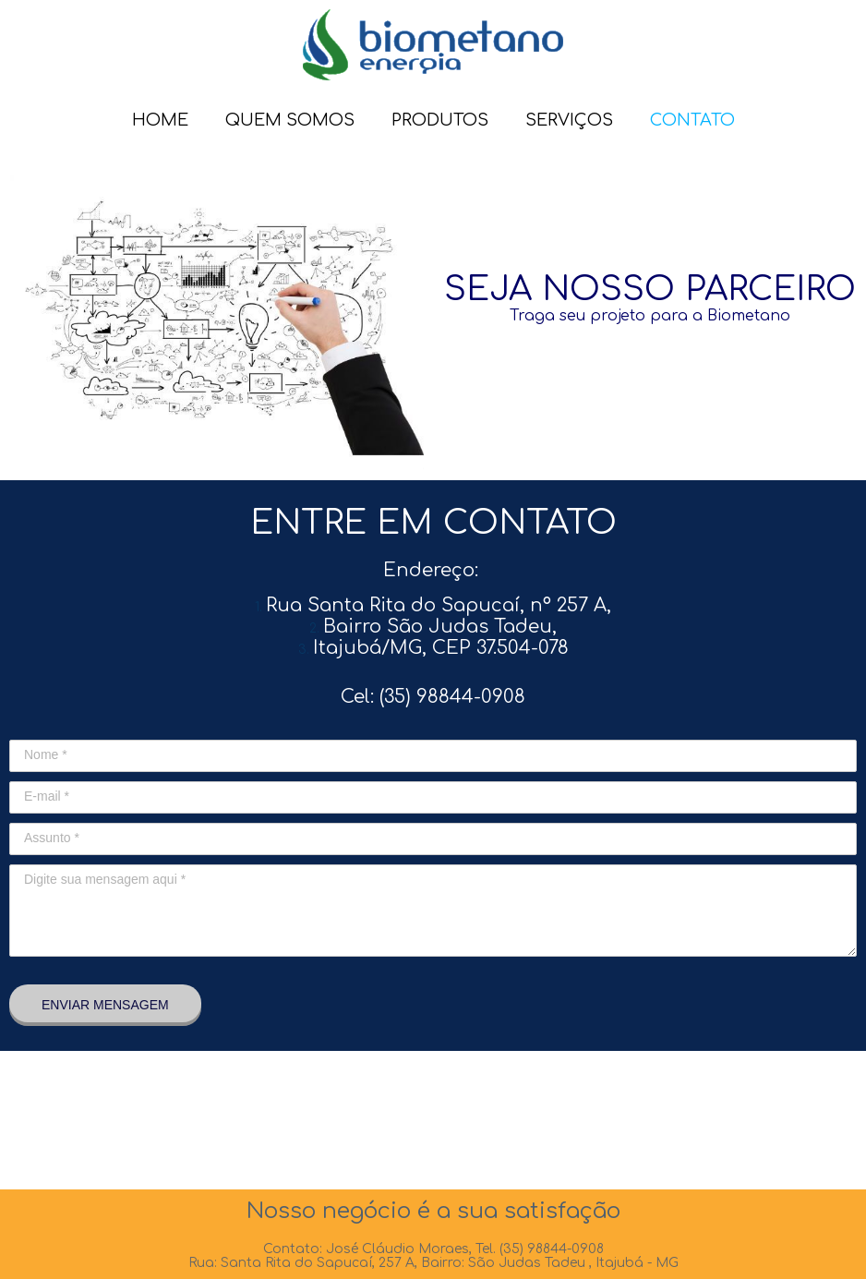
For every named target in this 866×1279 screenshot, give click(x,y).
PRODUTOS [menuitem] (439, 120)
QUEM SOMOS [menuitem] (290, 120)
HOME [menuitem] (160, 120)
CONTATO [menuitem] (692, 120)
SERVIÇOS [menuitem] (569, 120)
